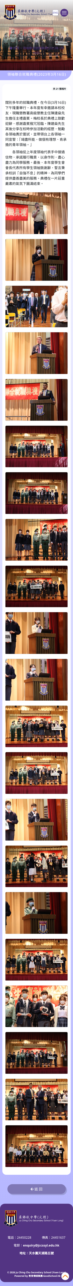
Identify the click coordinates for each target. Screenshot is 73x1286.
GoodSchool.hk (52, 1276)
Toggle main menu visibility (65, 15)
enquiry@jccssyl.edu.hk (41, 1245)
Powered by (21, 1276)
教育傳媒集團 (36, 1276)
